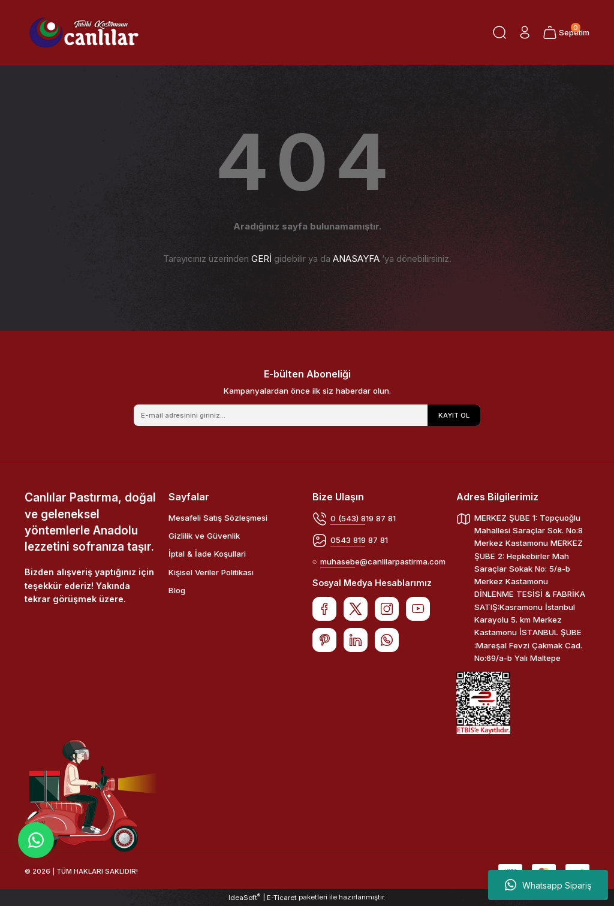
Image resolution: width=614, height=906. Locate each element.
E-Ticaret (282, 897)
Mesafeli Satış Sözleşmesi (217, 518)
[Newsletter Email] (307, 415)
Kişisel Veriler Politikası (211, 572)
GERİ (261, 258)
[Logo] (84, 32)
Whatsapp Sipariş (548, 885)
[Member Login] (524, 32)
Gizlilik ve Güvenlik (204, 535)
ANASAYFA (356, 258)
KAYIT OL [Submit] (453, 415)
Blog (176, 590)
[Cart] (566, 32)
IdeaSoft (244, 897)
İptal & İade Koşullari (207, 553)
